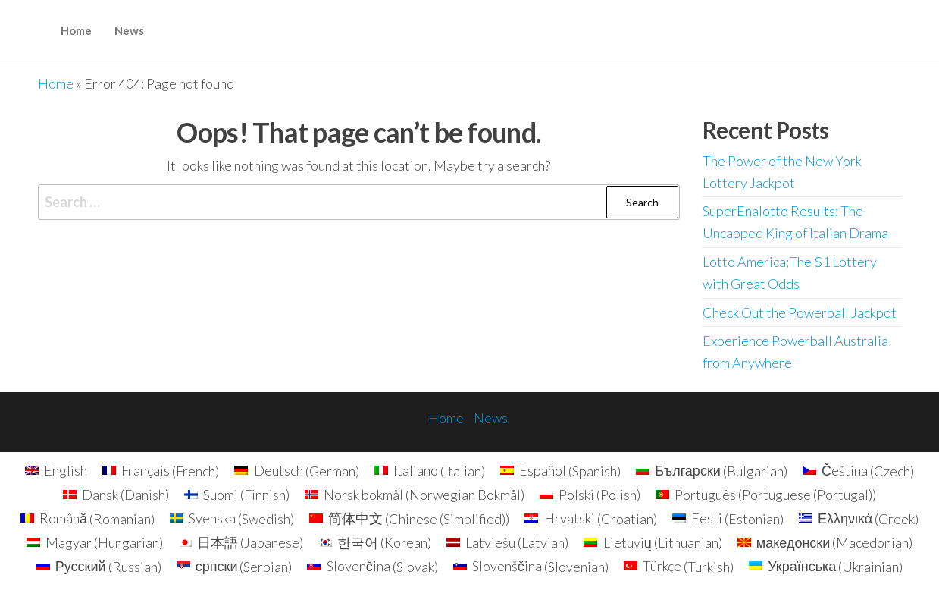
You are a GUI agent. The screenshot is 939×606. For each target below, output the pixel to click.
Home (76, 30)
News (129, 30)
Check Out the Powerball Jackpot (800, 312)
